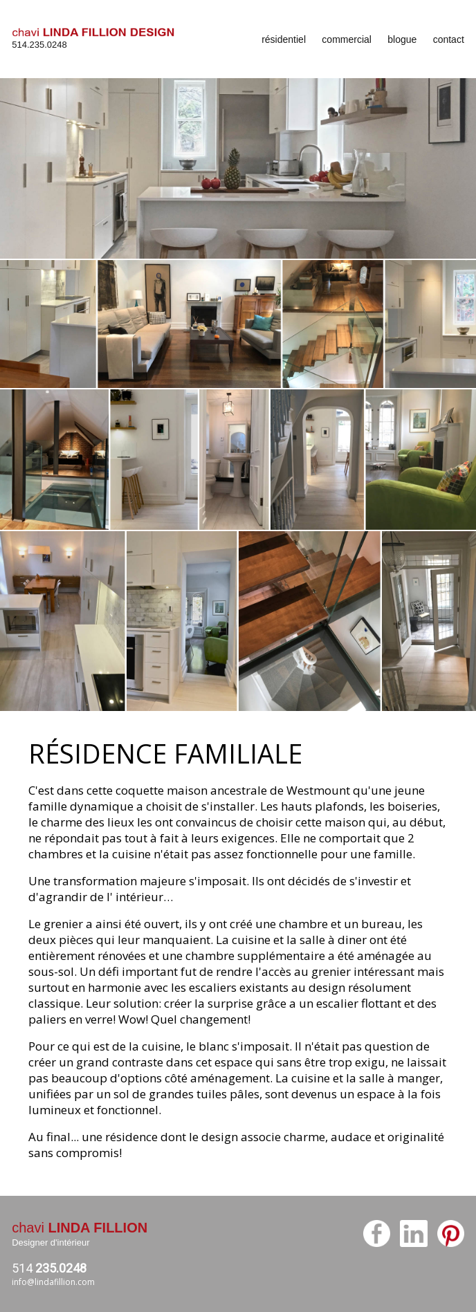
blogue (401, 39)
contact (448, 39)
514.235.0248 (39, 44)
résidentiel (284, 39)
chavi (79, 1227)
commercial (347, 39)
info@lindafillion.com (53, 1282)
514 (49, 1268)
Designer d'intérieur (50, 1242)
